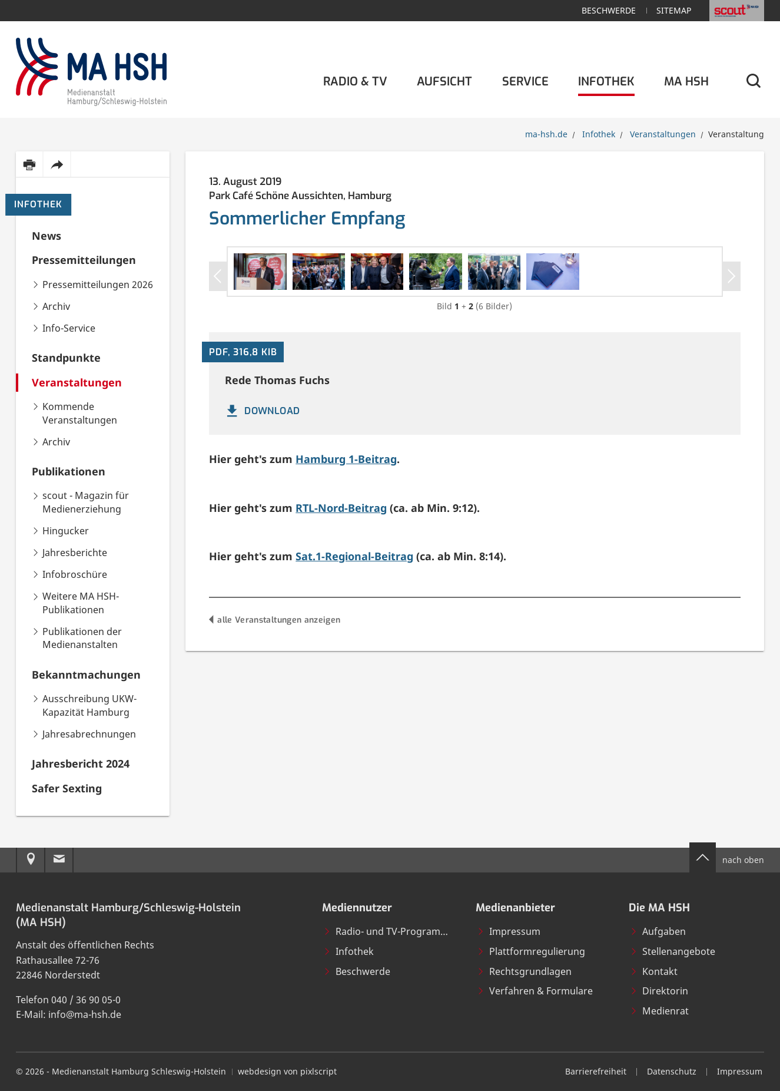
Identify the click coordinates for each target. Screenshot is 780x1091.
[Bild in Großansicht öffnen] (353, 335)
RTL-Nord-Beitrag (341, 636)
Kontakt (654, 971)
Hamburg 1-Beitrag (346, 587)
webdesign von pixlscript (287, 1071)
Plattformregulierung (531, 951)
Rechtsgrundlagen (524, 971)
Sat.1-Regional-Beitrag (354, 684)
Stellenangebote (672, 951)
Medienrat (659, 1010)
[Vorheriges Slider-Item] (218, 304)
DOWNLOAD (262, 539)
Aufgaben (658, 931)
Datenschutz (671, 1071)
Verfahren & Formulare (535, 990)
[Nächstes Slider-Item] (731, 304)
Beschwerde (609, 10)
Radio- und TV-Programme (388, 931)
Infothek (38, 204)
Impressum (508, 931)
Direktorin (659, 990)
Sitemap (673, 10)
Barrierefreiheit (595, 1071)
